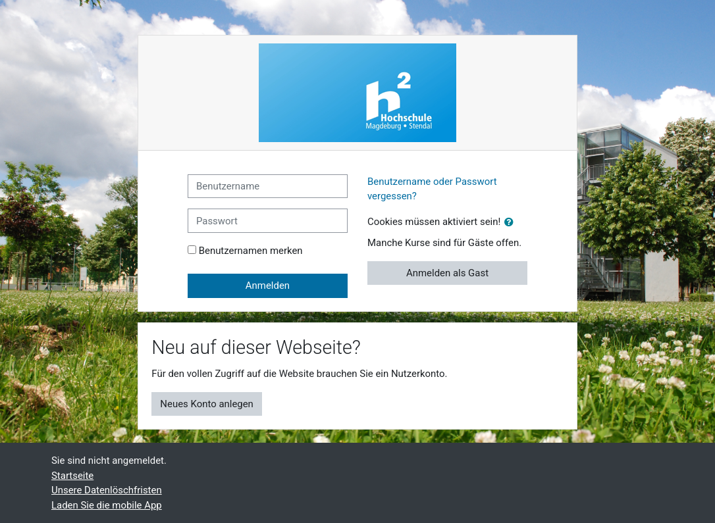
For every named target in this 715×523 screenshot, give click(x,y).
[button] (511, 222)
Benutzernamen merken (251, 251)
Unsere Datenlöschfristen (106, 490)
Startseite (72, 476)
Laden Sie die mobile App (106, 505)
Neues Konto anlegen (206, 404)
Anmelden (268, 285)
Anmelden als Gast (447, 273)
